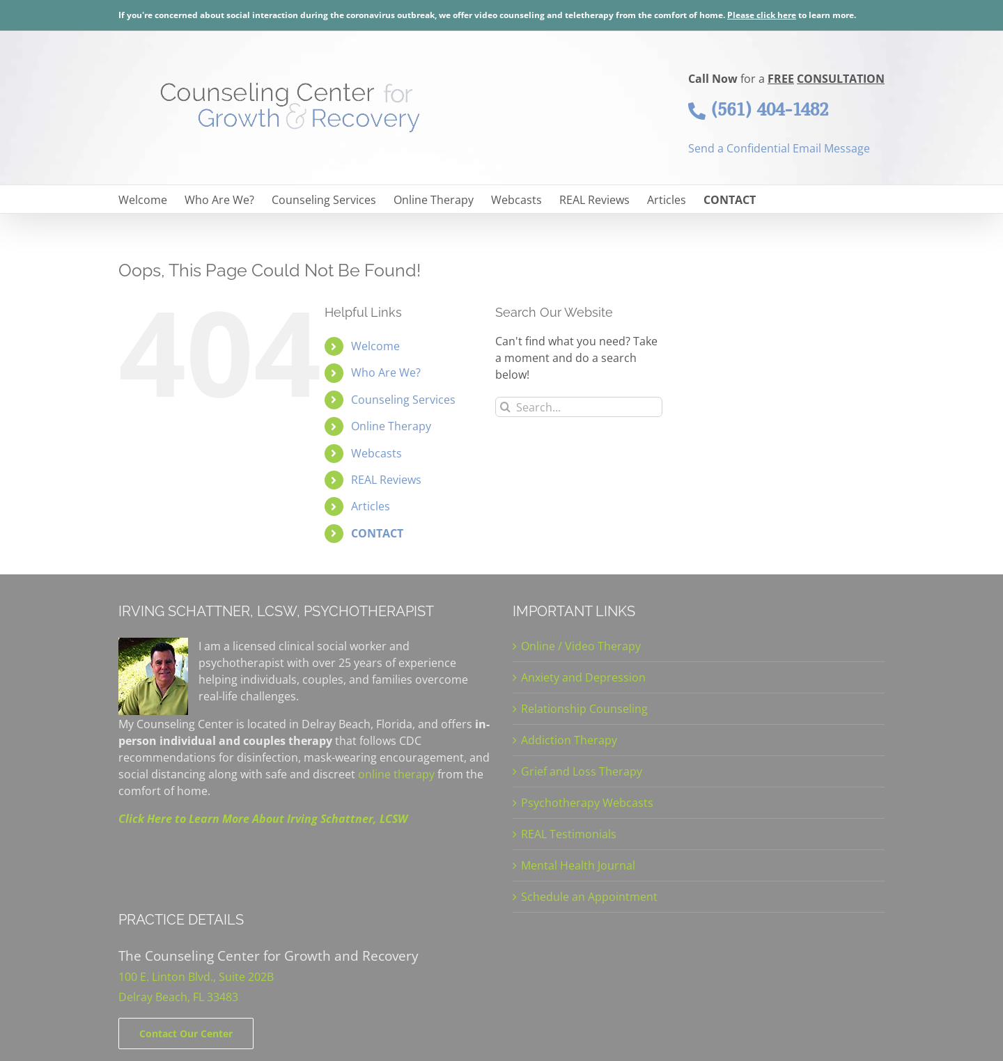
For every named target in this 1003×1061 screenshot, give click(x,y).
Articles (370, 506)
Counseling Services (403, 399)
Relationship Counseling (584, 708)
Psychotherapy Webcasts (587, 802)
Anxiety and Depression (583, 677)
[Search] (505, 407)
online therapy (396, 774)
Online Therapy (391, 426)
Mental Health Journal (578, 865)
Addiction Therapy (569, 740)
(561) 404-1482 (758, 109)
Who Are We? (386, 372)
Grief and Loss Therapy (581, 771)
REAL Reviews (386, 479)
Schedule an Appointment (589, 896)
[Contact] (186, 1033)
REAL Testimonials (568, 834)
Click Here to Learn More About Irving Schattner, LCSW (262, 818)
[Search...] (578, 407)
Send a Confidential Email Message (779, 148)
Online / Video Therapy (581, 646)
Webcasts (376, 453)
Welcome (375, 346)
